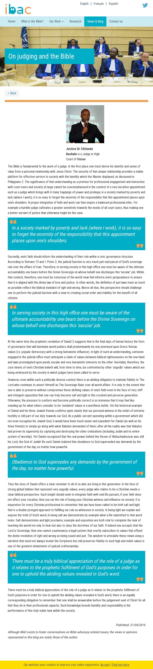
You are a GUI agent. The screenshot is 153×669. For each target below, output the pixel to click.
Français (98, 4)
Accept (105, 665)
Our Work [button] (56, 21)
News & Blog (95, 21)
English (84, 4)
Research (75, 21)
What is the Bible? (32, 21)
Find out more (120, 665)
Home (11, 21)
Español (113, 4)
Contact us (116, 21)
